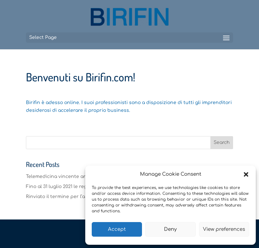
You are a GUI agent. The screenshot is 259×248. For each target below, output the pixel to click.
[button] (246, 174)
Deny (170, 229)
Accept (117, 229)
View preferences (224, 229)
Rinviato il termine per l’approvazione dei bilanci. (84, 196)
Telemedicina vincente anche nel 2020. (71, 176)
